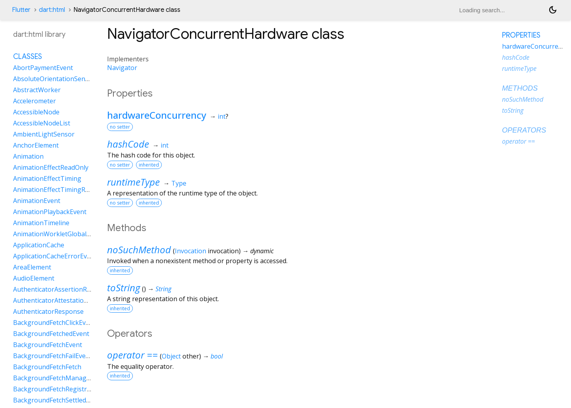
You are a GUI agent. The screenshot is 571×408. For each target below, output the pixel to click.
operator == (132, 354)
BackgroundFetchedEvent (51, 333)
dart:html (52, 10)
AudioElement (33, 278)
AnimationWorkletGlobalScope (58, 234)
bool (217, 356)
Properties (521, 35)
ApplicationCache (38, 245)
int (222, 116)
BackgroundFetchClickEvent (54, 322)
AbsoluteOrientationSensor (54, 78)
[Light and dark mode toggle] (552, 10)
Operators (524, 130)
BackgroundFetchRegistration (57, 389)
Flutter (21, 10)
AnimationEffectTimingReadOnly (61, 189)
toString (123, 287)
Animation (28, 156)
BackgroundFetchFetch (47, 366)
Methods (520, 88)
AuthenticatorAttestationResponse (65, 300)
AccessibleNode (36, 112)
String (163, 289)
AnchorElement (36, 145)
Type (178, 183)
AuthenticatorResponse (48, 311)
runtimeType (133, 181)
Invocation (190, 251)
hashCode (128, 143)
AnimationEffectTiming (47, 178)
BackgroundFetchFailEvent (52, 355)
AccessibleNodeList (41, 123)
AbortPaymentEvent (43, 67)
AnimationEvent (36, 200)
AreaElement (32, 267)
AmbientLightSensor (44, 134)
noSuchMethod (139, 249)
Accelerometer (34, 101)
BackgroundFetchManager (53, 378)
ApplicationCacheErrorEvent (55, 256)
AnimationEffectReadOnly (50, 167)
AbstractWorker (37, 89)
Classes (27, 56)
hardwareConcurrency (156, 114)
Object (171, 356)
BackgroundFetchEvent (47, 344)
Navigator (122, 67)
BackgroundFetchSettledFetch (57, 400)
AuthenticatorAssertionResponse (62, 289)
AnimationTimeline (41, 222)
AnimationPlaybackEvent (49, 211)
